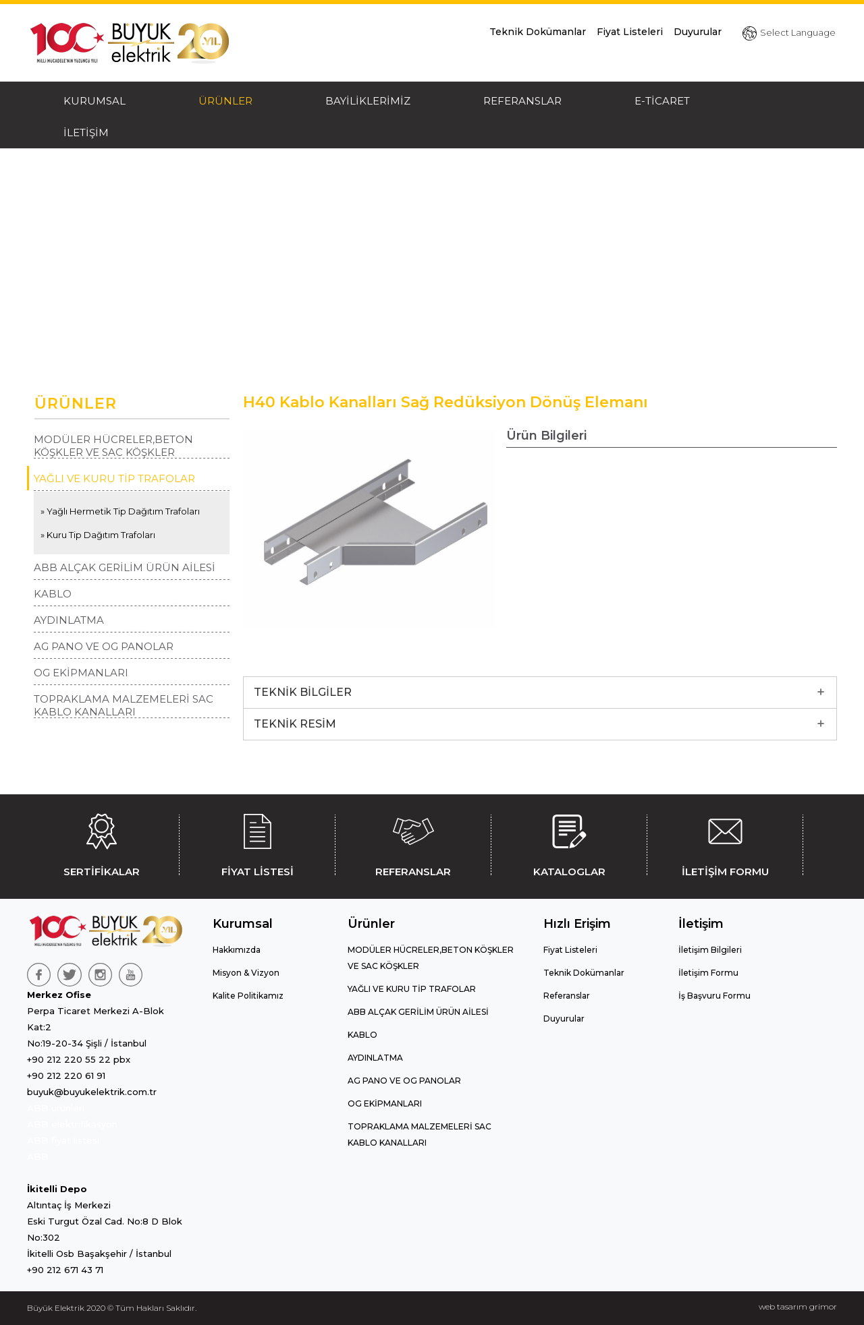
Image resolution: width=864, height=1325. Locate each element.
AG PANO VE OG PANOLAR (103, 646)
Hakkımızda (237, 950)
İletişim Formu (708, 973)
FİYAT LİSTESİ (257, 843)
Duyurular (698, 32)
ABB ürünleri (55, 1107)
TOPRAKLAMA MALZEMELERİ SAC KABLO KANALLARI (123, 705)
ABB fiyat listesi (63, 1140)
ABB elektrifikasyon (72, 1124)
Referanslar (566, 996)
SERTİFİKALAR (101, 843)
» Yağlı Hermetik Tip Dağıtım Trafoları (120, 511)
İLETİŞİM (86, 132)
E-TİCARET (662, 100)
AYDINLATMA (69, 620)
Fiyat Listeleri (630, 32)
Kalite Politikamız (248, 996)
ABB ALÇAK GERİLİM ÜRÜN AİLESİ (124, 567)
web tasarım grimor (798, 1306)
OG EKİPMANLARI (81, 672)
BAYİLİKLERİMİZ (367, 100)
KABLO (53, 593)
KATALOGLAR (569, 843)
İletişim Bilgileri (710, 950)
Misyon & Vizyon (246, 973)
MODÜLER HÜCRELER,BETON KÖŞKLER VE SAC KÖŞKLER (113, 446)
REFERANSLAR (522, 100)
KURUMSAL (94, 100)
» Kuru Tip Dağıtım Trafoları (97, 534)
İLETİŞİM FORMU (725, 843)
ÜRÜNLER (225, 100)
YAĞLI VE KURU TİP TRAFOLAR (114, 478)
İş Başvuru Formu (714, 996)
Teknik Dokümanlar (537, 32)
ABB (38, 1156)
